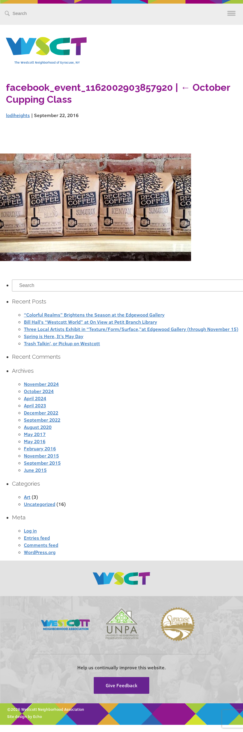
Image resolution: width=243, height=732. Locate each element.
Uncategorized (39, 504)
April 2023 (35, 405)
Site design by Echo (24, 716)
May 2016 (34, 441)
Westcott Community (46, 46)
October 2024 (39, 391)
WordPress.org (40, 552)
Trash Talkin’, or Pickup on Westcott (62, 343)
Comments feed (41, 545)
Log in (30, 530)
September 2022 (42, 420)
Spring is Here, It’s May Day (53, 336)
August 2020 (38, 427)
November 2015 (41, 455)
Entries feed (37, 538)
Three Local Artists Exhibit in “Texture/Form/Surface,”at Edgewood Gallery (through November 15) (131, 329)
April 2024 (35, 398)
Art (27, 497)
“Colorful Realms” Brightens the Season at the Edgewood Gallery (94, 314)
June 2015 (35, 470)
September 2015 (42, 463)
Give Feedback (121, 685)
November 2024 (41, 384)
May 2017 (35, 434)
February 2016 (40, 448)
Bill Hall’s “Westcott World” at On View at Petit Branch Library (90, 322)
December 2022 (41, 412)
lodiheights (18, 115)
